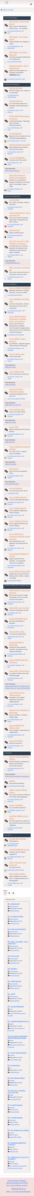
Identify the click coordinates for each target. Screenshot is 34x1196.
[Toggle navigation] (6, 2)
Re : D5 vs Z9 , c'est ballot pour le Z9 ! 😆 (16, 1091)
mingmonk (10, 567)
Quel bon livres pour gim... (14, 636)
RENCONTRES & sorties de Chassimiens (17, 776)
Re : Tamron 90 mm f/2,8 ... (14, 528)
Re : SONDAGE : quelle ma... (14, 810)
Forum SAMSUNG (15, 488)
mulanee (9, 747)
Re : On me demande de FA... (15, 654)
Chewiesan (10, 350)
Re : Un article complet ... (14, 745)
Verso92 (9, 477)
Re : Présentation (12, 843)
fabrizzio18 (10, 312)
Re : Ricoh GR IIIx (12, 295)
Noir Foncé (10, 801)
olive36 (9, 638)
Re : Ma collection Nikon (13, 235)
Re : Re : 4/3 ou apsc (12, 398)
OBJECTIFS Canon (10, 367)
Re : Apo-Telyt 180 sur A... (14, 476)
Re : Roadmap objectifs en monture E (17, 1144)
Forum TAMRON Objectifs (18, 521)
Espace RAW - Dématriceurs (19, 671)
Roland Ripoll (11, 48)
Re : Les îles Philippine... (13, 128)
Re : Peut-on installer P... (13, 704)
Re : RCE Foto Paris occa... (14, 277)
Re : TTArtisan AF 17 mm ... (14, 548)
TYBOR (9, 812)
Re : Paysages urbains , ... (14, 140)
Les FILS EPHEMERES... (17, 158)
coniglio (9, 885)
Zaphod (23, 398)
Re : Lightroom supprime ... (14, 665)
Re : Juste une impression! (17, 929)
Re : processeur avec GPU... (14, 602)
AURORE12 (10, 209)
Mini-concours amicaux (12, 171)
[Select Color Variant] (31, 4)
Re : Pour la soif (13, 956)
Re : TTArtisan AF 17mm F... (14, 456)
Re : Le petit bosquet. (15, 1105)
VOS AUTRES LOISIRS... (17, 874)
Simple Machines (24, 1192)
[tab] (5, 893)
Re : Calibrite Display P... (13, 719)
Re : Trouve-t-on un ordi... (14, 625)
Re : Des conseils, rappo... (14, 152)
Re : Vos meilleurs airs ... (13, 883)
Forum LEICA (14, 469)
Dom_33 (9, 361)
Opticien (9, 256)
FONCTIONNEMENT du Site (19, 850)
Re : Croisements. (14, 1065)
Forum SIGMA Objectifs (17, 508)
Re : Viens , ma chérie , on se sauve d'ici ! (18, 942)
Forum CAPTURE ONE (23, 688)
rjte (24, 140)
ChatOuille (10, 604)
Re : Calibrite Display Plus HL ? (18, 1021)
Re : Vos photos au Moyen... (14, 565)
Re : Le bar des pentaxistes (17, 1053)
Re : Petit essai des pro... (14, 678)
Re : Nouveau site (12, 870)
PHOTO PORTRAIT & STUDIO (19, 145)
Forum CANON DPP (11, 686)
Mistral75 (10, 436)
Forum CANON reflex (16, 354)
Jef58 (20, 61)
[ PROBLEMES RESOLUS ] (12, 263)
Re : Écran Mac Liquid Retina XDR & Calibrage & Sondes (18, 1037)
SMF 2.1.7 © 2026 (12, 1192)
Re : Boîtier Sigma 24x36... (14, 502)
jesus (8, 667)
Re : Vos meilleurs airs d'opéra (18, 1130)
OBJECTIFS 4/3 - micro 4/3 (13, 405)
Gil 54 (9, 33)
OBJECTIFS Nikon (10, 384)
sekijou (9, 164)
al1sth (23, 79)
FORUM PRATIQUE (16, 101)
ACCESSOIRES (14, 200)
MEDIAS (12, 781)
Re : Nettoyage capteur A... (14, 348)
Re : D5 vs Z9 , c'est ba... (13, 376)
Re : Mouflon (12, 969)
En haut (25, 1185)
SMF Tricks (21, 1189)
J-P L (10, 1068)
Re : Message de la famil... (14, 768)
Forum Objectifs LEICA (12, 484)
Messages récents (10, 899)
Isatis (18, 75)
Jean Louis (10, 706)
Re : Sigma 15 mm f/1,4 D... (14, 515)
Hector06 (9, 153)
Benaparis (10, 680)
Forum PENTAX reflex (17, 409)
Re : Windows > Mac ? (13, 613)
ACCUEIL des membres (17, 839)
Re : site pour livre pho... (13, 799)
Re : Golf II (11, 994)
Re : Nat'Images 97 (12, 786)
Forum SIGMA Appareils (18, 497)
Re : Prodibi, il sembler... (13, 189)
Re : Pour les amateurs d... (14, 31)
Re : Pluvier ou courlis (13, 79)
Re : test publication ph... (14, 46)
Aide (7, 1185)
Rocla (20, 295)
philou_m (10, 112)
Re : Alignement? (12, 95)
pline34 (9, 279)
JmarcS (9, 191)
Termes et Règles (15, 1185)
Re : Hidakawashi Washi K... (14, 735)
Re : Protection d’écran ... (14, 255)
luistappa (9, 237)
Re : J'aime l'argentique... (14, 224)
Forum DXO (21, 686)
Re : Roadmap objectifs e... (14, 434)
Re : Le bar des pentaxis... (14, 414)
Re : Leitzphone (11, 335)
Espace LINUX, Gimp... (17, 632)
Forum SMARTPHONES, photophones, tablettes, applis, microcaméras (18, 319)
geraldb (22, 786)
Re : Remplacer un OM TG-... (15, 310)
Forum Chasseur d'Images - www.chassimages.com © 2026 (17, 1182)
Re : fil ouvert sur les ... (13, 162)
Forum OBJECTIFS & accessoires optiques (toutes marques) (19, 536)
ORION (9, 378)
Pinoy (8, 129)
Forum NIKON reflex (16, 372)
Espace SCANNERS (16, 741)
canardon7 (10, 226)
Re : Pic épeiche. (11, 61)
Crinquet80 (12, 1120)
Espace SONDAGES (16, 805)
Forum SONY (14, 427)
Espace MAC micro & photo (19, 608)
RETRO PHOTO (14, 230)
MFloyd (19, 580)
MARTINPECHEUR (12, 845)
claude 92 (10, 829)
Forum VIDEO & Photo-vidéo (19, 571)
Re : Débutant (11, 580)
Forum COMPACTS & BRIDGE (19, 288)
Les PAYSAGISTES (15, 134)
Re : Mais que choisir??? (13, 207)
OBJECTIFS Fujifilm (10, 464)
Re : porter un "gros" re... (14, 110)
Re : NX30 (10, 493)
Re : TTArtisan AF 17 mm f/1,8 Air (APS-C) (18, 1158)
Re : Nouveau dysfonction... (14, 856)
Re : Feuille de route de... (14, 359)
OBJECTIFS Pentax (10, 422)
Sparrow (9, 458)
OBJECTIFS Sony (10, 442)
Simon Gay (10, 770)
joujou (16, 493)
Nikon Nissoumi (11, 97)
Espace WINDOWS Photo (18, 619)
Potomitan (21, 335)
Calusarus (10, 614)
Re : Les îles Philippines (16, 1006)
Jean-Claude (10, 627)
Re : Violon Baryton (14, 981)
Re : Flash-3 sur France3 (13, 827)
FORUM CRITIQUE (15, 88)
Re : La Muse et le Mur (15, 916)
